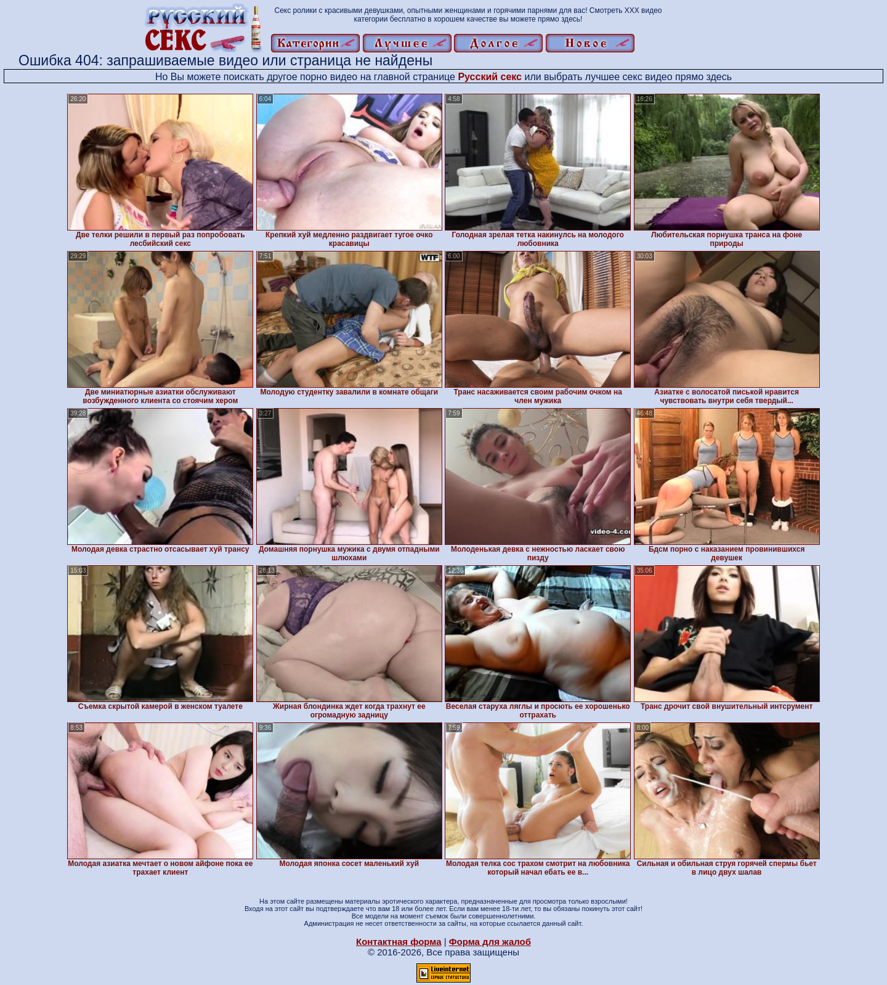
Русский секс (490, 77)
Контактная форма (399, 941)
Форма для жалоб (490, 941)
